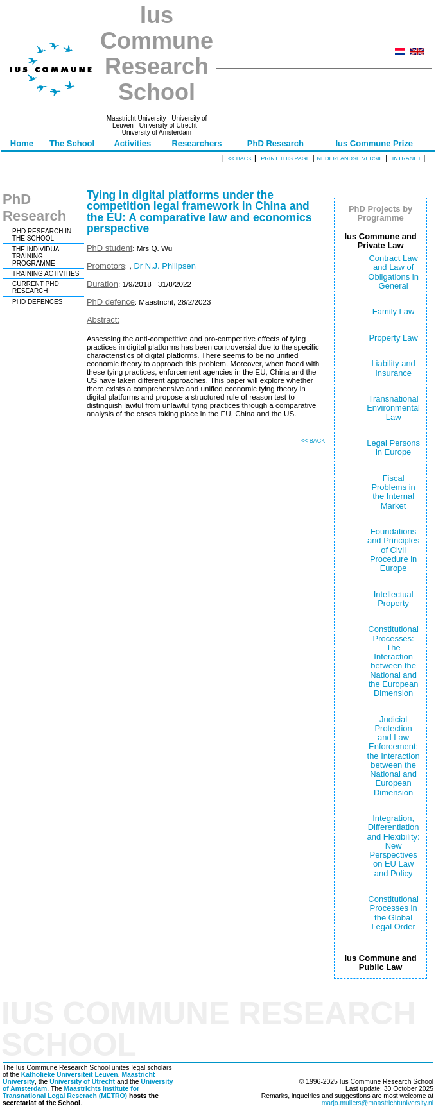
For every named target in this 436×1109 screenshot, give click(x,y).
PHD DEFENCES (37, 301)
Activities (132, 143)
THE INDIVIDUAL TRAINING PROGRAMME (37, 256)
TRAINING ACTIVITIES (45, 273)
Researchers (196, 143)
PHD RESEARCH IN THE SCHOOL (41, 235)
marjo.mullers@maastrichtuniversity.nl (377, 1102)
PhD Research (275, 143)
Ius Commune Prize (374, 143)
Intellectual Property (394, 598)
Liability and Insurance (393, 368)
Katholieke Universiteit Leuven (69, 1074)
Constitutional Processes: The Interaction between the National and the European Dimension (393, 661)
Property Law (393, 338)
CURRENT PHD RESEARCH (35, 287)
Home (21, 143)
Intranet (406, 158)
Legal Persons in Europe (393, 447)
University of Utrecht (82, 1081)
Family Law (393, 311)
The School (71, 143)
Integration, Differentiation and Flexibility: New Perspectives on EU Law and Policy (393, 845)
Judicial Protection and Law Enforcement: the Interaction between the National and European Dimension (393, 756)
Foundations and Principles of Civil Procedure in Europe (393, 550)
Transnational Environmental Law (393, 408)
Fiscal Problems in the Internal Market (393, 492)
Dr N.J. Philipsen (164, 266)
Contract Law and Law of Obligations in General (393, 272)
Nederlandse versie (350, 158)
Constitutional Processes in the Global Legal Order (393, 912)
